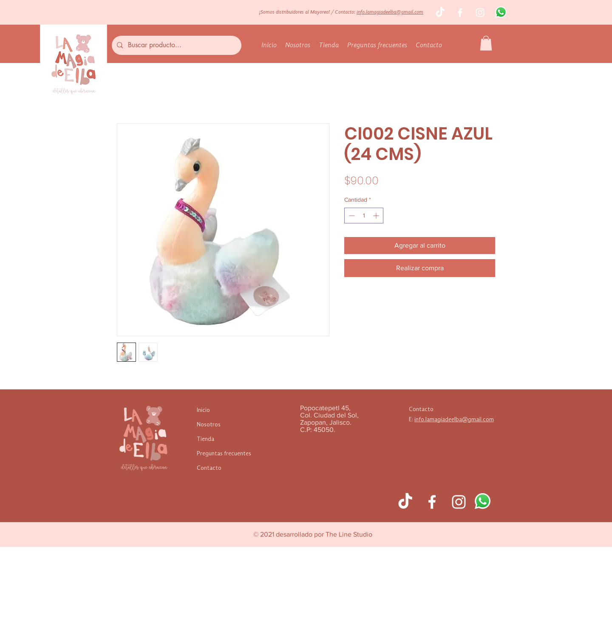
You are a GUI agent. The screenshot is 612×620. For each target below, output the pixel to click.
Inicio (203, 410)
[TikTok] (440, 12)
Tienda (205, 439)
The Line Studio (349, 534)
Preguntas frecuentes (224, 454)
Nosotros (209, 425)
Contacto (209, 468)
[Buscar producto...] (176, 45)
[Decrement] (351, 215)
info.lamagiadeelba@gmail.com (390, 12)
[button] (486, 43)
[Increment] (376, 215)
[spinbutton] (363, 215)
